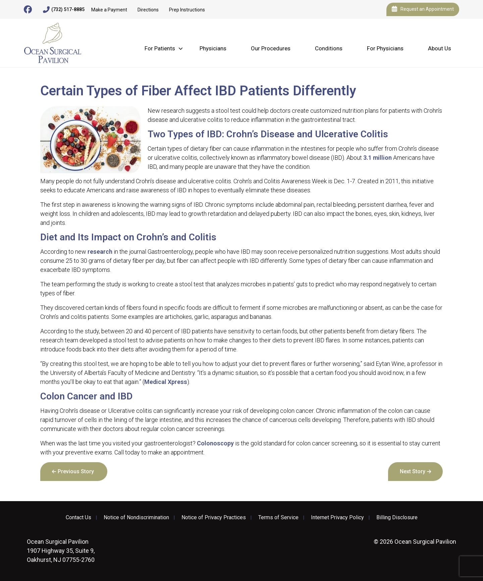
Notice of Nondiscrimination (136, 517)
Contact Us (78, 517)
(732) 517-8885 (64, 9)
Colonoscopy (215, 443)
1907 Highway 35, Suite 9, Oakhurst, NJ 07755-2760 (61, 550)
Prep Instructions (187, 9)
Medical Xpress (165, 381)
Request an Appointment (423, 9)
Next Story (412, 471)
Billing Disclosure (397, 517)
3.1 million (377, 157)
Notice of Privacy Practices (213, 517)
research (100, 251)
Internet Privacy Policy (337, 517)
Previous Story (76, 471)
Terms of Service (278, 517)
